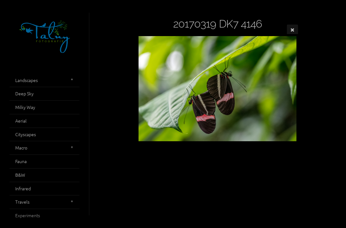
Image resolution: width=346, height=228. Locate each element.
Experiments (27, 215)
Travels (22, 202)
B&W (20, 175)
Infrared (23, 188)
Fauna (21, 161)
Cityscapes (25, 134)
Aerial (21, 120)
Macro (21, 147)
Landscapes (26, 80)
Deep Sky (24, 93)
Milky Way (25, 107)
